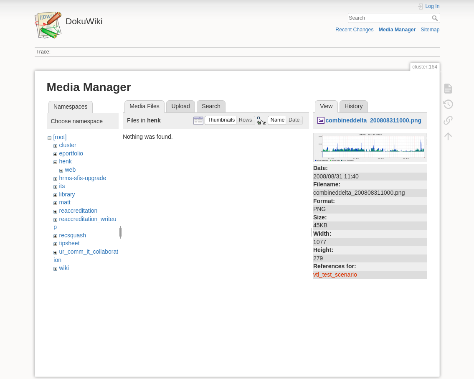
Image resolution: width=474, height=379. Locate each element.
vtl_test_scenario (335, 274)
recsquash (72, 235)
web (70, 169)
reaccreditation (78, 210)
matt (64, 202)
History (354, 106)
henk (65, 161)
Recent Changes (354, 30)
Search (436, 18)
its (62, 186)
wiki (63, 268)
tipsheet (69, 243)
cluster (67, 145)
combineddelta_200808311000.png (373, 120)
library (67, 194)
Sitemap (430, 30)
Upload (180, 106)
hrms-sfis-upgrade (82, 178)
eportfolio (71, 153)
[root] (59, 137)
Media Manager (397, 30)
